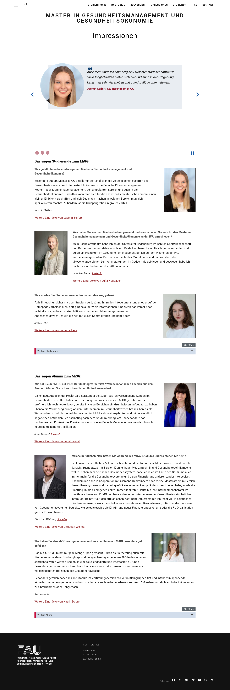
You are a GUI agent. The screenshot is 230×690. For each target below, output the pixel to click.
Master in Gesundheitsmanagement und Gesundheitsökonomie (115, 18)
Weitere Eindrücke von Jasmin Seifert (58, 217)
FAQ (195, 4)
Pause (193, 153)
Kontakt (207, 4)
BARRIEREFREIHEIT (92, 658)
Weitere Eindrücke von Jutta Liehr (55, 330)
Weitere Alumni (45, 615)
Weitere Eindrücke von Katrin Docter (57, 601)
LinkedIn (97, 273)
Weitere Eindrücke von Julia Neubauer (97, 281)
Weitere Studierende (47, 351)
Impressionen (159, 4)
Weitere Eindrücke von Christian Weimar (60, 527)
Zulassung (138, 4)
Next (196, 94)
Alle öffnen (189, 345)
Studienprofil (97, 4)
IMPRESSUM (89, 650)
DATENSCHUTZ (90, 654)
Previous (34, 94)
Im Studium (118, 4)
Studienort (180, 4)
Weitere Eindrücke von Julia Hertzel (57, 441)
